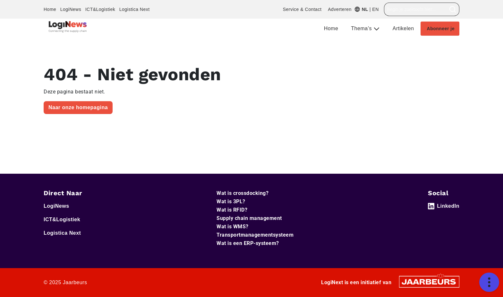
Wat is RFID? (232, 210)
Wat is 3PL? (231, 201)
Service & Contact (302, 9)
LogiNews (70, 9)
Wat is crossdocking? (243, 193)
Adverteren (339, 9)
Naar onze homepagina (78, 107)
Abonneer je (441, 28)
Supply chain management (249, 218)
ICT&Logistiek (100, 9)
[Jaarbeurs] (429, 281)
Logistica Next (134, 9)
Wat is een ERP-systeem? (248, 243)
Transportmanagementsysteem (255, 235)
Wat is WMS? (233, 226)
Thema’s (362, 28)
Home (50, 9)
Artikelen (403, 28)
